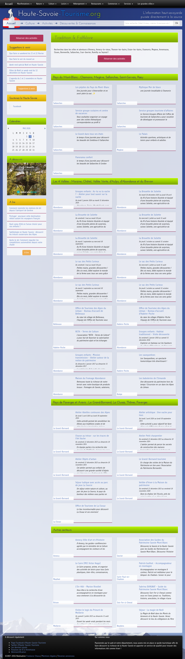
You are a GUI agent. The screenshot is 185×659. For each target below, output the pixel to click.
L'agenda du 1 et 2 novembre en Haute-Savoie (26, 79)
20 (20, 147)
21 (23, 147)
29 (27, 150)
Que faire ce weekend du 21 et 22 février (26, 53)
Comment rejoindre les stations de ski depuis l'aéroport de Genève (25, 209)
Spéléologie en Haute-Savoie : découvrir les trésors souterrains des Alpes (26, 233)
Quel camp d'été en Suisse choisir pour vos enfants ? (25, 225)
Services (128, 4)
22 (27, 147)
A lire (26, 252)
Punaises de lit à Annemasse (23, 650)
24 (34, 147)
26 (17, 150)
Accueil (9, 3)
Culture (52, 4)
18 (13, 147)
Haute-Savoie (59, 13)
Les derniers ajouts (19, 647)
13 (20, 143)
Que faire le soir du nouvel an (21, 59)
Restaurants (97, 4)
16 (30, 143)
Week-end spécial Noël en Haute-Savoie (26, 65)
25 (13, 150)
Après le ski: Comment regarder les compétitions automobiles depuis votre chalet (25, 242)
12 (17, 143)
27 (20, 150)
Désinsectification (18, 652)
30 (30, 150)
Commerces (113, 4)
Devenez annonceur (66, 656)
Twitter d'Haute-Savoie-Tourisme (25, 645)
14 (23, 143)
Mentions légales (49, 656)
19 (17, 147)
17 (34, 143)
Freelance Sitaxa (33, 656)
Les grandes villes (146, 4)
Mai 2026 (26, 128)
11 (13, 143)
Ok (176, 23)
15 (27, 143)
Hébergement (80, 4)
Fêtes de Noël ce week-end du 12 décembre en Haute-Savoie (23, 71)
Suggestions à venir (26, 88)
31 (34, 150)
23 (30, 147)
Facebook (17, 106)
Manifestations (24, 4)
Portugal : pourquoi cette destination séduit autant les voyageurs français (24, 217)
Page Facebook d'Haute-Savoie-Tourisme (28, 643)
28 (23, 150)
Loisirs (65, 4)
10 (34, 140)
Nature (40, 4)
